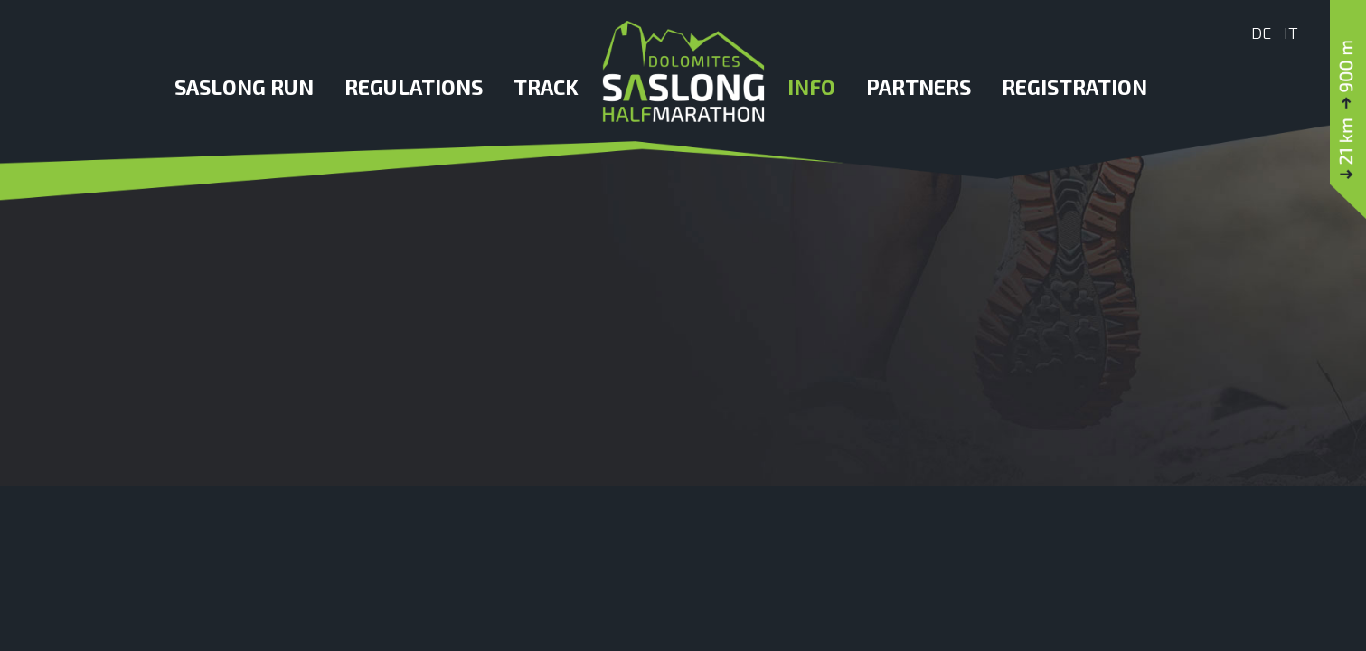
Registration (1074, 86)
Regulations (413, 86)
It (1291, 32)
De (1261, 32)
